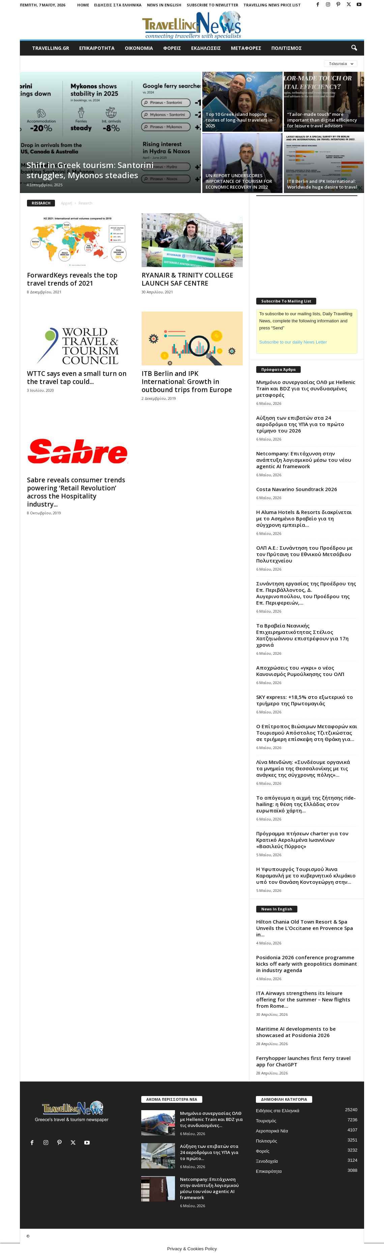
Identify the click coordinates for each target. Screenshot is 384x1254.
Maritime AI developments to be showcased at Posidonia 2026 (296, 1031)
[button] (354, 48)
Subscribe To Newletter (212, 4)
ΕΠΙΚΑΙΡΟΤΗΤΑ (97, 48)
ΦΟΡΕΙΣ (172, 48)
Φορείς (262, 1151)
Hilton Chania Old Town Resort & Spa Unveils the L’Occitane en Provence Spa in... (304, 928)
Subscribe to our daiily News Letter (293, 342)
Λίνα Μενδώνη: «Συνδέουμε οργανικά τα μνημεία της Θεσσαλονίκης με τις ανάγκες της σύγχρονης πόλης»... (303, 768)
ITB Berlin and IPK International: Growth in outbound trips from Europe (187, 381)
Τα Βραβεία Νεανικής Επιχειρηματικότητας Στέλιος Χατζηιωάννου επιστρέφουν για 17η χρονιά (302, 635)
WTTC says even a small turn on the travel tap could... (76, 377)
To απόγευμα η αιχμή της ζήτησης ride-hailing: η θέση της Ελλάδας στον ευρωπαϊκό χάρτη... (306, 804)
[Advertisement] (306, 242)
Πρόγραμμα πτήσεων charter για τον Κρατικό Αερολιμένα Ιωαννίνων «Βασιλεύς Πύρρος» (302, 839)
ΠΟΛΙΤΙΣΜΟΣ (286, 48)
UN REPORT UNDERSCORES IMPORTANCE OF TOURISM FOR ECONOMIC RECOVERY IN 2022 (239, 181)
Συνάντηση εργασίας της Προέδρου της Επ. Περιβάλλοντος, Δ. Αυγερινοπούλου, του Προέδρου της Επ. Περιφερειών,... (306, 593)
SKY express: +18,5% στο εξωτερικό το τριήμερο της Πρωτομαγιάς (304, 700)
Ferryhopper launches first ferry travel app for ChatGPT (303, 1061)
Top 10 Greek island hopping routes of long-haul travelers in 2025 (239, 120)
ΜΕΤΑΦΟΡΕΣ (246, 48)
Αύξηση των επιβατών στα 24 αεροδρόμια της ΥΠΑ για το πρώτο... (209, 1152)
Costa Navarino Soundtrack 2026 (296, 489)
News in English (164, 4)
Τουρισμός (266, 1120)
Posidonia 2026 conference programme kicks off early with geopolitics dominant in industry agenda (306, 963)
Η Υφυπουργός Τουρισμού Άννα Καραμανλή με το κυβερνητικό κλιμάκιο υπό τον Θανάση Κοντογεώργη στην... (306, 875)
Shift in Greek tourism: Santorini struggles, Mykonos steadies (90, 170)
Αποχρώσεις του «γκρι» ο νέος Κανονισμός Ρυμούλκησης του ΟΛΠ (300, 670)
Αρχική (66, 203)
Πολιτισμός (266, 1141)
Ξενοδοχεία (267, 1161)
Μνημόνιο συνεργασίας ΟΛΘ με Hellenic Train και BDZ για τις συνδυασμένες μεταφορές (305, 388)
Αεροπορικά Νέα (272, 1130)
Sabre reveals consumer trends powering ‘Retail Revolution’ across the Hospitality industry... (76, 492)
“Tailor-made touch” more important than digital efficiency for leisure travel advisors (322, 120)
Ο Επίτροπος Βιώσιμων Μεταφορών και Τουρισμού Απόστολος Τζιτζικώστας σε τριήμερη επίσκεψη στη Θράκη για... (306, 732)
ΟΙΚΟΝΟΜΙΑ (139, 48)
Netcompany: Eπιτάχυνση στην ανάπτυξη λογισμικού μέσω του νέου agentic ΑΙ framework (303, 460)
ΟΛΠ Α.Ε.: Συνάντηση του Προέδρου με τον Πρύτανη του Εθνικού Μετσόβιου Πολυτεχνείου (304, 554)
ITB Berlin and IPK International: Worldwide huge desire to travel (322, 184)
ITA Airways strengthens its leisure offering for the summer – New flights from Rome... (303, 999)
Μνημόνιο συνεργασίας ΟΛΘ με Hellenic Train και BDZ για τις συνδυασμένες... (211, 1119)
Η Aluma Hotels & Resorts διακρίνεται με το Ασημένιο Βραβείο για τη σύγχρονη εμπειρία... (304, 518)
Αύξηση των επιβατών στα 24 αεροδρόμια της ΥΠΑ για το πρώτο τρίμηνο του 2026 (300, 424)
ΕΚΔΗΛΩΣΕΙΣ (206, 48)
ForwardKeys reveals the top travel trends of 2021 (72, 279)
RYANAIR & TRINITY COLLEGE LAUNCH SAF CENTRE (187, 279)
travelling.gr (50, 48)
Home (83, 4)
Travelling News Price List (272, 4)
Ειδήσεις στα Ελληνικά (118, 4)
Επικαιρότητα (269, 1171)
